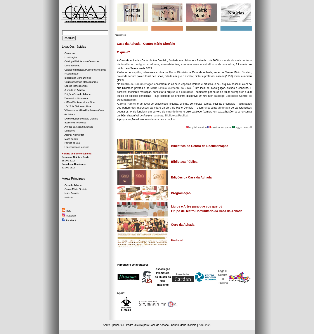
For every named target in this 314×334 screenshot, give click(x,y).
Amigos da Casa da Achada (78, 126)
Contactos (69, 53)
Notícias (68, 197)
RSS (66, 210)
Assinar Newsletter (74, 134)
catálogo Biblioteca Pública (170, 115)
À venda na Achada (74, 90)
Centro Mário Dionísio (75, 189)
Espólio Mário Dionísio (76, 86)
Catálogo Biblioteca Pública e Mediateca (85, 69)
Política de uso (72, 143)
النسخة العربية (242, 127)
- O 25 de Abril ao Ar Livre (77, 106)
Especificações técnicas (76, 147)
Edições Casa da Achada (77, 94)
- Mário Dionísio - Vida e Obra (79, 102)
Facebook (69, 220)
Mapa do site (71, 139)
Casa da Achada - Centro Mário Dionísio (172, 325)
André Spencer (111, 325)
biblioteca (224, 107)
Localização (70, 57)
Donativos (69, 130)
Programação (71, 73)
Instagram (69, 215)
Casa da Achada (73, 185)
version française (219, 127)
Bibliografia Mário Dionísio (78, 77)
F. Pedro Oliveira (133, 325)
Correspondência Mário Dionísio (81, 82)
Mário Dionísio (71, 193)
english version (196, 127)
